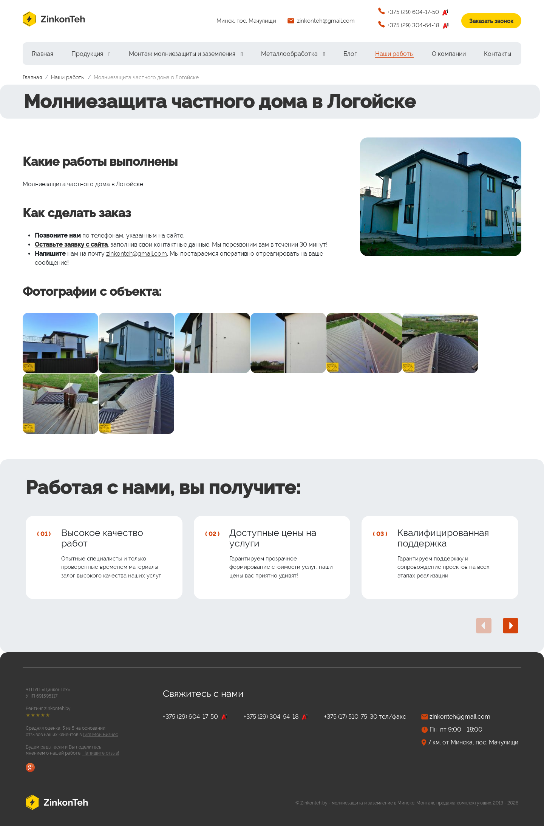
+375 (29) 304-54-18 (419, 25)
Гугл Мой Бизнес (100, 734)
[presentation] (483, 625)
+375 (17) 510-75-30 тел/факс (365, 716)
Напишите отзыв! (100, 753)
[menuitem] (42, 53)
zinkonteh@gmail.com (326, 20)
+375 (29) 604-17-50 (419, 12)
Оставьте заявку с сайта (71, 244)
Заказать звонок (491, 21)
